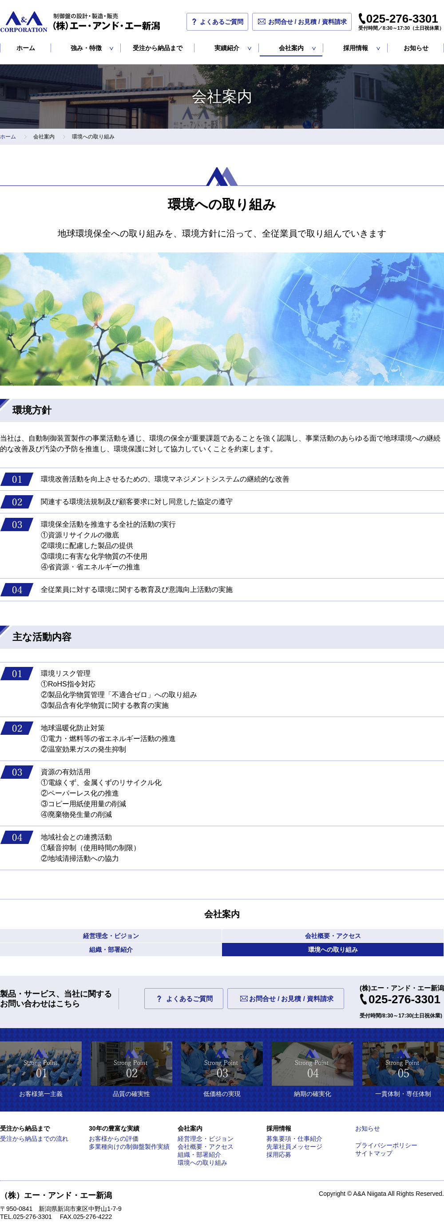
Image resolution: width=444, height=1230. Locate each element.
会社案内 (291, 47)
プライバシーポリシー (386, 1145)
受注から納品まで (157, 47)
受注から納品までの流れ (34, 1138)
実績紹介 (226, 47)
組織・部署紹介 (111, 949)
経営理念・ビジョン (111, 935)
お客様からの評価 (114, 1138)
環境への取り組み (333, 949)
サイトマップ (373, 1153)
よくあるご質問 (221, 21)
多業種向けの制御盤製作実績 (129, 1146)
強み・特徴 (86, 47)
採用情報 (355, 47)
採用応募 (278, 1154)
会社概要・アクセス (333, 935)
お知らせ (416, 47)
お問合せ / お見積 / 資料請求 (307, 21)
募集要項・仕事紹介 (294, 1138)
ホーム (25, 47)
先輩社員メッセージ (294, 1146)
